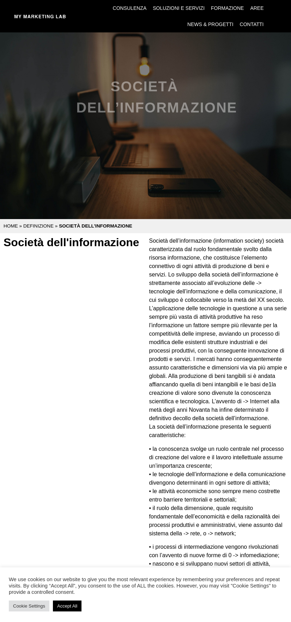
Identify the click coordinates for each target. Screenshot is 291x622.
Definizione (38, 226)
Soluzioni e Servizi (179, 8)
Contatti (252, 24)
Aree (256, 8)
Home (11, 226)
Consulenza (130, 8)
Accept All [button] (67, 606)
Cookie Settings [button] (29, 606)
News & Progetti (210, 24)
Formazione (227, 8)
